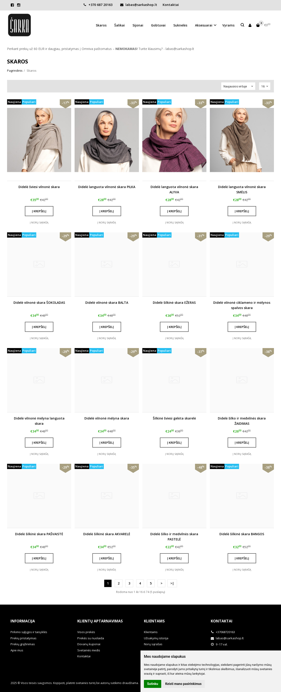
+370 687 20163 (97, 5)
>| (172, 583)
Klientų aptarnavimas (100, 621)
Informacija (22, 621)
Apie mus (16, 650)
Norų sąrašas (153, 644)
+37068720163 (223, 632)
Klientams (154, 621)
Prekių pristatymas (23, 638)
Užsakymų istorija (156, 638)
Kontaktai (171, 5)
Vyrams (228, 25)
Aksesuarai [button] (203, 25)
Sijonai (138, 25)
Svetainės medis (88, 650)
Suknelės (180, 25)
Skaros (101, 25)
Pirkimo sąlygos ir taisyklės (28, 632)
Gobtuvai (158, 25)
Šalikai (119, 25)
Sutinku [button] (152, 684)
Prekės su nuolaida (90, 638)
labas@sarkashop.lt (138, 5)
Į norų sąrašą (39, 222)
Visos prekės (86, 632)
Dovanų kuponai (88, 644)
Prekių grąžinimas (22, 644)
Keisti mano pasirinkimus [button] (183, 684)
